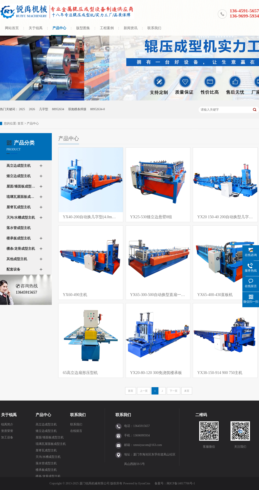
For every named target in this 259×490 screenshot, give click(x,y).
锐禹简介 (7, 424)
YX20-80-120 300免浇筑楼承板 (156, 373)
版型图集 (83, 28)
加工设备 (7, 437)
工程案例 (107, 28)
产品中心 (59, 28)
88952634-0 (97, 109)
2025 (22, 109)
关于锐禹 (36, 28)
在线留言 (76, 431)
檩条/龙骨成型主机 (20, 248)
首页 (20, 123)
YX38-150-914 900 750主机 (219, 373)
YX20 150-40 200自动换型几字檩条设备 (225, 217)
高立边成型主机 (18, 165)
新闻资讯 (130, 28)
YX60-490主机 (75, 295)
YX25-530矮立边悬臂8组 (151, 217)
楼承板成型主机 (18, 238)
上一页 (144, 390)
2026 (32, 109)
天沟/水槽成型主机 (20, 217)
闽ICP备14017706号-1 (181, 483)
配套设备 (13, 269)
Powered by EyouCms (136, 483)
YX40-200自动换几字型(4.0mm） (91, 217)
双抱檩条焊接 (77, 109)
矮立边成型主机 (18, 176)
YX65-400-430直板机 (215, 295)
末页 (186, 390)
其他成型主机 (16, 259)
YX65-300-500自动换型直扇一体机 (158, 295)
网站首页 (12, 28)
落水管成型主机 (18, 228)
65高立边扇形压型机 (80, 373)
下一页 (173, 390)
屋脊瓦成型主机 (18, 207)
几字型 (43, 109)
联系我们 (154, 28)
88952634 (58, 109)
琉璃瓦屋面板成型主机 (21, 197)
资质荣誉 (7, 431)
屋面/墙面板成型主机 (21, 186)
